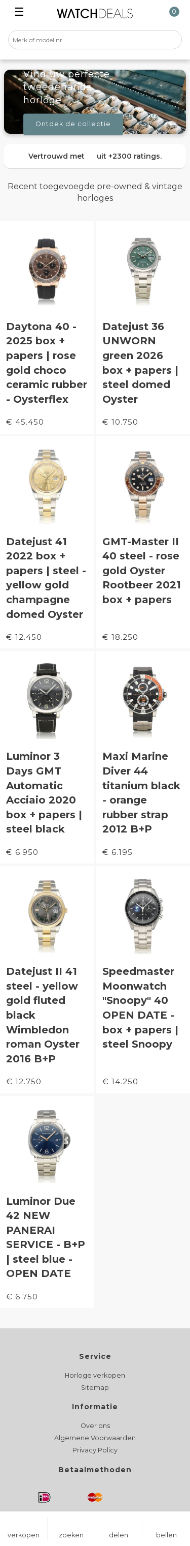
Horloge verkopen (95, 1375)
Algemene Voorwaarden (95, 1438)
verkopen (24, 1535)
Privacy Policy (95, 1450)
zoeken (71, 1535)
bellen (166, 1535)
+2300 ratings (134, 156)
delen (118, 1535)
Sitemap (95, 1387)
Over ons (95, 1426)
